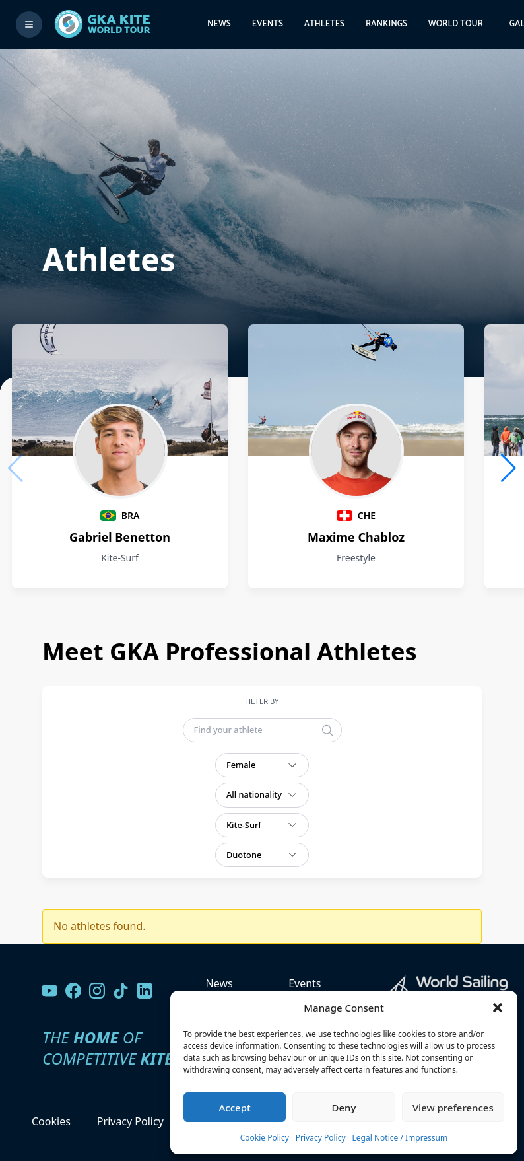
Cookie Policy (264, 1137)
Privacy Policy (321, 1137)
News (219, 24)
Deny (344, 1107)
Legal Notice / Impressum (400, 1137)
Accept (235, 1107)
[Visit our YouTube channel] (49, 991)
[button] (497, 1007)
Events (267, 24)
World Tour (455, 24)
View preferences (453, 1107)
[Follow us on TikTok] (121, 991)
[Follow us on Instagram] (97, 991)
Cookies (51, 1121)
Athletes (324, 24)
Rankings (386, 24)
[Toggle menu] (29, 24)
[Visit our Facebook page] (73, 991)
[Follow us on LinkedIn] (144, 991)
